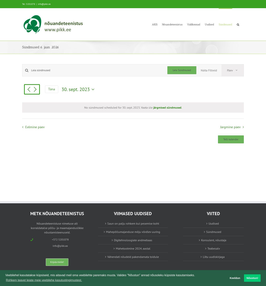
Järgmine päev (230, 127)
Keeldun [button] (235, 278)
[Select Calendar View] (232, 70)
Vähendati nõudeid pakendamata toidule (133, 257)
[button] (238, 24)
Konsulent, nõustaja (213, 240)
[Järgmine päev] (35, 90)
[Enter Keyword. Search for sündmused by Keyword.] (99, 70)
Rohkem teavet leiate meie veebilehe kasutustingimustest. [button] (44, 280)
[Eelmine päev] (29, 90)
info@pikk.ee (44, 4)
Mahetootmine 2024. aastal (133, 248)
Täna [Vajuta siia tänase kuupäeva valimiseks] (51, 89)
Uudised (214, 223)
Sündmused (213, 232)
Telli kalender (230, 139)
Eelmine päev (35, 127)
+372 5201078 (60, 239)
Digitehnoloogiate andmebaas (133, 240)
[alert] (133, 107)
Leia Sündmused (182, 70)
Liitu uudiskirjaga (214, 257)
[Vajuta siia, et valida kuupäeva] (79, 89)
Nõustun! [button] (252, 278)
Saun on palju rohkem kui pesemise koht (133, 223)
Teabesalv (213, 248)
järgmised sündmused (167, 107)
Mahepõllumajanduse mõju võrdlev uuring (133, 232)
